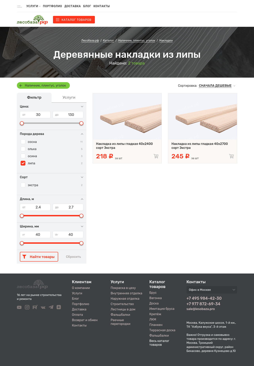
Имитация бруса (161, 309)
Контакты (101, 6)
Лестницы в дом (123, 309)
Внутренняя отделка (126, 293)
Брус (153, 293)
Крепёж (155, 314)
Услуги (77, 293)
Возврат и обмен (85, 320)
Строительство (122, 304)
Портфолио (52, 6)
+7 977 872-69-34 (203, 303)
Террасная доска (162, 330)
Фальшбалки (120, 315)
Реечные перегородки (120, 322)
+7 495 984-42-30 (204, 298)
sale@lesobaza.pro (201, 309)
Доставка (72, 6)
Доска (154, 303)
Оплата (77, 315)
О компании (81, 288)
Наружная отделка (125, 299)
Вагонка (155, 298)
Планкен (156, 325)
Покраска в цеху (123, 288)
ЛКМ (152, 319)
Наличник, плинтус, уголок (45, 85)
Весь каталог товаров (159, 343)
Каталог (76, 20)
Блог (87, 6)
